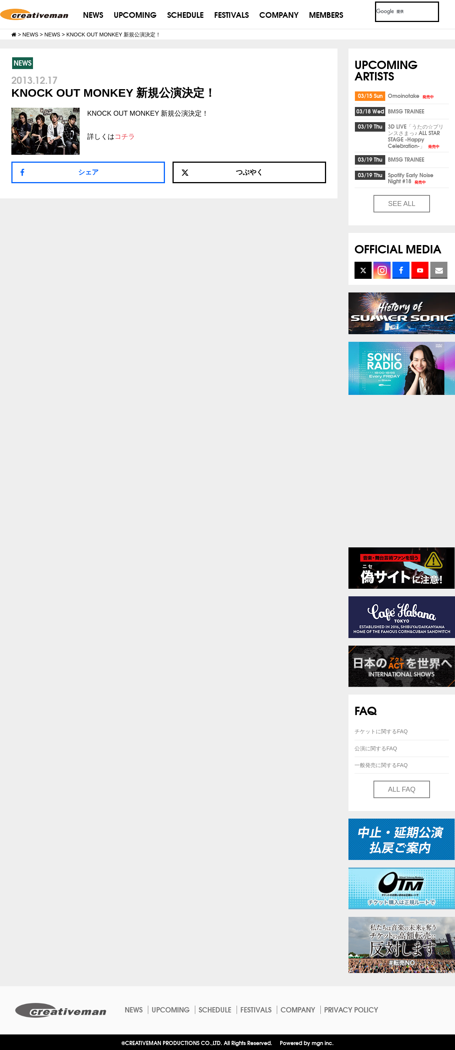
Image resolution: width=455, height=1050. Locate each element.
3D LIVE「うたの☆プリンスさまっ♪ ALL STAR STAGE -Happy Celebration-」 (416, 136)
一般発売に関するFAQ (381, 765)
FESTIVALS (231, 14)
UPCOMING (135, 14)
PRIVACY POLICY (351, 1009)
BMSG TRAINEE (406, 111)
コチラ (125, 136)
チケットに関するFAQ (381, 731)
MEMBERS (326, 14)
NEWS (93, 14)
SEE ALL (401, 203)
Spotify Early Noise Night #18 (410, 178)
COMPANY (278, 14)
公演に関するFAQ (376, 748)
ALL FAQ (401, 789)
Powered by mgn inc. (307, 1042)
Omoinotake (411, 95)
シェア (88, 172)
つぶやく (222, 172)
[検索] (398, 11)
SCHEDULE (185, 14)
